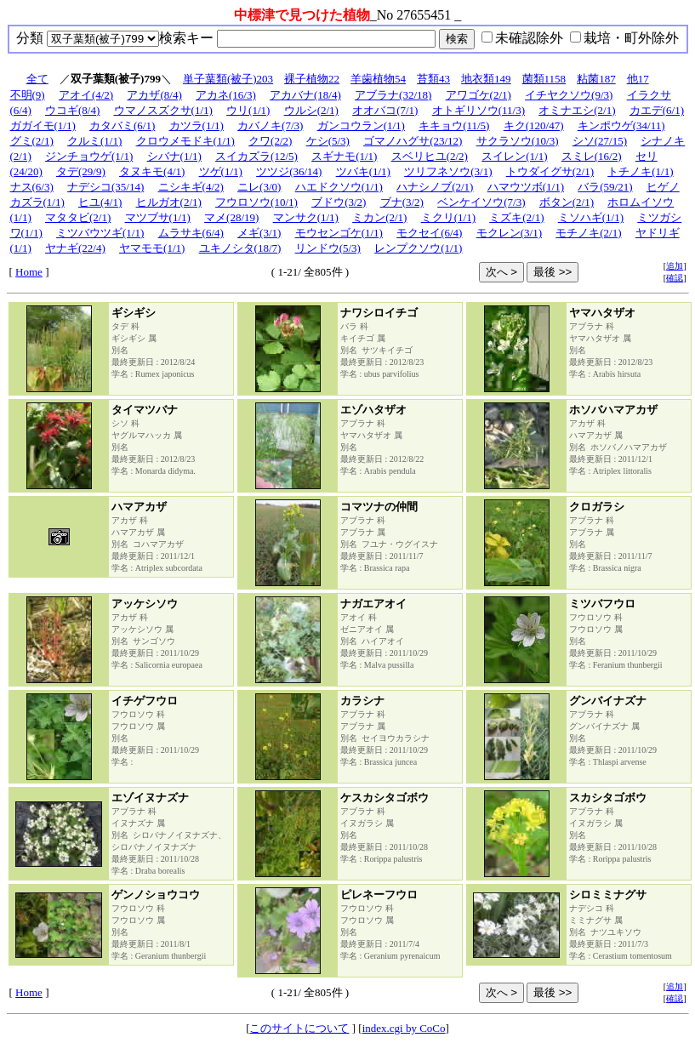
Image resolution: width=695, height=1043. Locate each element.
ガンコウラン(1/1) (361, 125)
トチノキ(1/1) (640, 171)
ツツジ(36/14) (289, 171)
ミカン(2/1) (379, 217)
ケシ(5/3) (328, 140)
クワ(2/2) (270, 140)
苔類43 (433, 78)
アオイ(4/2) (86, 94)
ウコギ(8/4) (72, 110)
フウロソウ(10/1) (256, 202)
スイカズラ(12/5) (256, 156)
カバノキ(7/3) (270, 125)
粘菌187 (596, 78)
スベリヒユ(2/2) (429, 156)
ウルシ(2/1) (311, 110)
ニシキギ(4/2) (191, 186)
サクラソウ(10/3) (517, 140)
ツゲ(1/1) (220, 171)
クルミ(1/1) (94, 140)
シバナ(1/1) (174, 156)
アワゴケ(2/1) (478, 94)
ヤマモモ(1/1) (152, 248)
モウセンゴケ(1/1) (339, 232)
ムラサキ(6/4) (191, 232)
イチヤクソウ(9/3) (568, 94)
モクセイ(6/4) (429, 232)
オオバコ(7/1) (385, 110)
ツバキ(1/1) (363, 171)
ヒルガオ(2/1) (169, 202)
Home (29, 271)
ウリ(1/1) (248, 110)
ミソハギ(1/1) (591, 217)
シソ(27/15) (600, 140)
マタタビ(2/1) (78, 217)
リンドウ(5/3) (328, 248)
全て (37, 78)
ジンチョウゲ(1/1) (89, 156)
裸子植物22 (311, 78)
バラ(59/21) (605, 186)
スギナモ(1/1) (344, 156)
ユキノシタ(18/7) (240, 248)
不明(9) (27, 94)
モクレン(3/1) (509, 232)
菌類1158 (544, 78)
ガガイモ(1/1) (43, 125)
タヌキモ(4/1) (152, 171)
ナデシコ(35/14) (105, 186)
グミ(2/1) (32, 140)
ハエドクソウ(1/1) (339, 186)
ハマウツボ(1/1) (525, 186)
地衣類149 (486, 78)
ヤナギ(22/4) (75, 248)
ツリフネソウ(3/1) (448, 171)
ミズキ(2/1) (516, 217)
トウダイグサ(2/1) (550, 171)
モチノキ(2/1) (588, 232)
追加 (674, 266)
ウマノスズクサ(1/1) (163, 110)
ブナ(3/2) (402, 202)
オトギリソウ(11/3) (478, 110)
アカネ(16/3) (226, 94)
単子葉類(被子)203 (228, 78)
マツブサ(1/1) (158, 217)
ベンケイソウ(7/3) (481, 202)
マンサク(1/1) (306, 217)
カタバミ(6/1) (122, 125)
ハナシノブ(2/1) (434, 186)
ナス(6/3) (32, 186)
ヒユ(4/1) (100, 202)
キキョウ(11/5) (454, 125)
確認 (674, 277)
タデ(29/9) (80, 171)
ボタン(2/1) (566, 202)
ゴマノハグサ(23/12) (412, 140)
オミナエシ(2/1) (576, 110)
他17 (638, 78)
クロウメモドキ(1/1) (185, 140)
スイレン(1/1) (514, 156)
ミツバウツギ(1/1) (100, 232)
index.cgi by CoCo (404, 1028)
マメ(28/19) (231, 217)
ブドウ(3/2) (338, 202)
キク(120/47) (534, 125)
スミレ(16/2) (591, 156)
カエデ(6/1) (656, 110)
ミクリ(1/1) (448, 217)
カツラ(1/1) (196, 125)
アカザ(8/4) (154, 94)
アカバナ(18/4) (305, 94)
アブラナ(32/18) (393, 94)
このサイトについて (299, 1028)
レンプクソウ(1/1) (418, 248)
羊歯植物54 (378, 78)
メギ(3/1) (259, 232)
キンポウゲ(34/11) (621, 125)
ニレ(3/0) (259, 186)
